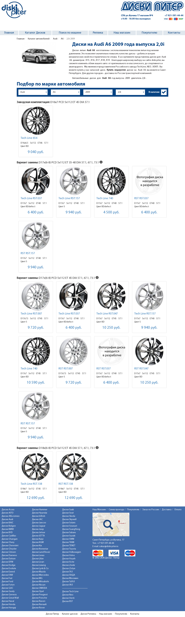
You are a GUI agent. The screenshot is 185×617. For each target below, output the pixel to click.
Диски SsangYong (71, 529)
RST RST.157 (28, 253)
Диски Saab (68, 509)
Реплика (98, 32)
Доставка (166, 509)
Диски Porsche (39, 598)
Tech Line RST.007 (31, 313)
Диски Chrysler (9, 549)
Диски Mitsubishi (40, 581)
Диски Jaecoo (39, 522)
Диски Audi (7, 519)
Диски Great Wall (10, 598)
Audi (54, 39)
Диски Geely (8, 591)
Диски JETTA (38, 536)
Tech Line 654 (29, 138)
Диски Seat (68, 513)
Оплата (177, 509)
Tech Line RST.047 (107, 313)
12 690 (36, 498)
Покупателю (149, 32)
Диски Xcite (68, 562)
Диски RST (67, 601)
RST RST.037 (141, 198)
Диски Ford (7, 581)
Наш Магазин (99, 509)
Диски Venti (68, 598)
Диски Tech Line (70, 591)
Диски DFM (7, 562)
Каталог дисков (70, 614)
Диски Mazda (39, 572)
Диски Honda (8, 604)
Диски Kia (37, 545)
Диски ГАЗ (67, 572)
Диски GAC (7, 588)
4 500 (111, 212)
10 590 (36, 383)
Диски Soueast (69, 526)
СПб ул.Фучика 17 (137, 15)
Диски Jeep (38, 529)
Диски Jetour (38, 532)
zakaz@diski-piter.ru (108, 546)
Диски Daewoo (9, 555)
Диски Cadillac (9, 536)
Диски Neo (67, 595)
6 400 (36, 212)
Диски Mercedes (40, 575)
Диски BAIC (7, 522)
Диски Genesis (9, 594)
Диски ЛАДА (68, 575)
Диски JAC (37, 519)
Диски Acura (8, 509)
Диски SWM (68, 539)
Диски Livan (38, 562)
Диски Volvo (68, 555)
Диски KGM (38, 542)
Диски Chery (8, 542)
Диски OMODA (39, 588)
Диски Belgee (9, 526)
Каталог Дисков (35, 32)
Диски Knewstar (40, 549)
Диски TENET (68, 545)
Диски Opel (38, 591)
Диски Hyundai (39, 513)
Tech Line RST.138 (31, 484)
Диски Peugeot (40, 594)
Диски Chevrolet (10, 545)
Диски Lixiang (39, 565)
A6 (61, 39)
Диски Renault (39, 604)
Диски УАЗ (67, 585)
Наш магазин (122, 32)
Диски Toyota (69, 549)
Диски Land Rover (41, 552)
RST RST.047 (141, 368)
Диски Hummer (39, 509)
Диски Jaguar (38, 526)
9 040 (36, 152)
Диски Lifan (38, 558)
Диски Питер (52, 614)
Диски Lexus (38, 555)
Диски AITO (7, 513)
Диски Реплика (88, 614)
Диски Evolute (9, 568)
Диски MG (37, 578)
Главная (9, 32)
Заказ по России (150, 509)
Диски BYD (7, 532)
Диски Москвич (70, 578)
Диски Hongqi (9, 608)
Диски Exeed (8, 572)
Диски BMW (8, 529)
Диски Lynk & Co (40, 568)
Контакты (174, 32)
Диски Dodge (8, 565)
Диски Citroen (9, 552)
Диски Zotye (68, 568)
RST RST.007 (66, 368)
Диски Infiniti (38, 516)
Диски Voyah (68, 558)
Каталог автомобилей (38, 39)
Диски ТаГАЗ (68, 581)
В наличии (154, 92)
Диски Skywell (69, 519)
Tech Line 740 (104, 198)
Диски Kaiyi (37, 539)
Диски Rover (38, 608)
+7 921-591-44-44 (174, 15)
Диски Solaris (68, 522)
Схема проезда (116, 509)
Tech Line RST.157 (69, 198)
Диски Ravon (38, 601)
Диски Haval (8, 601)
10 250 (111, 328)
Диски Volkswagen (71, 552)
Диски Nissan (38, 585)
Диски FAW (7, 575)
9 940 (74, 212)
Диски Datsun (9, 558)
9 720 (36, 328)
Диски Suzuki (68, 536)
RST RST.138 (66, 484)
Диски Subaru (69, 532)
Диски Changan (10, 539)
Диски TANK (68, 542)
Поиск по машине (70, 32)
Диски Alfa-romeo (11, 516)
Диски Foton (8, 585)
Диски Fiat (7, 578)
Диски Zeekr (68, 565)
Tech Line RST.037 (31, 198)
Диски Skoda (68, 516)
